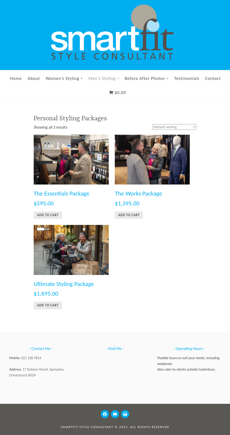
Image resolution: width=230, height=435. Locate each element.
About (34, 78)
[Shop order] (173, 127)
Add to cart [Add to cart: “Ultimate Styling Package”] (48, 305)
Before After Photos (145, 78)
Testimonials (186, 78)
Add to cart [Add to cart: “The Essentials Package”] (48, 215)
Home (16, 78)
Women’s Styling (62, 78)
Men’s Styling (102, 78)
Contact (213, 78)
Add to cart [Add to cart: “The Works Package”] (129, 215)
